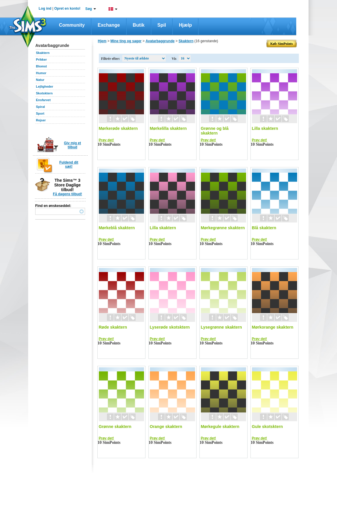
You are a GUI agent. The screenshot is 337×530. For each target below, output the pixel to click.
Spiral (40, 106)
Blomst (41, 66)
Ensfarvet (43, 100)
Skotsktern (44, 93)
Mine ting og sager (126, 41)
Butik (139, 25)
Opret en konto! (67, 8)
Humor (41, 73)
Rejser (41, 120)
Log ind (45, 8)
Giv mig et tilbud (72, 145)
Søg (88, 9)
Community (72, 25)
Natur (40, 79)
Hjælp (185, 25)
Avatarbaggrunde (160, 41)
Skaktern (43, 53)
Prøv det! (106, 140)
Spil (162, 25)
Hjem (102, 41)
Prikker (41, 59)
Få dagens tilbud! (67, 194)
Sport (40, 113)
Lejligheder (44, 86)
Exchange (109, 25)
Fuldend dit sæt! (68, 164)
